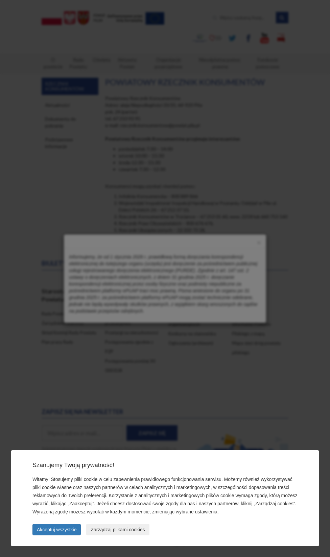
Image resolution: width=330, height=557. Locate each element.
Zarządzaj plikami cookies (118, 529)
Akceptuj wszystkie (56, 529)
